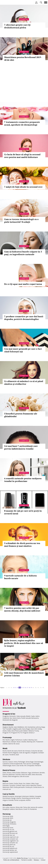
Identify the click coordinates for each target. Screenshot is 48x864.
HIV (25, 765)
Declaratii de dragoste (10, 720)
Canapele (38, 796)
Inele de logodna (24, 753)
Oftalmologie (7, 765)
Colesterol (6, 764)
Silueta (5, 776)
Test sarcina (27, 764)
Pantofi (5, 753)
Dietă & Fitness (9, 770)
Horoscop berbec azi (10, 850)
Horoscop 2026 (8, 816)
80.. (43, 687)
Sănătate (6, 759)
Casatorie (6, 718)
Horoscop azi (7, 820)
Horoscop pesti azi (9, 845)
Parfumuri (18, 740)
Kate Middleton (19, 727)
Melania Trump (34, 731)
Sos (24, 783)
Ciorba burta (37, 787)
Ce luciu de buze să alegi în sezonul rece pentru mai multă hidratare (22, 156)
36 (25, 687)
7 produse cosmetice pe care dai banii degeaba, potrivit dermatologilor (23, 318)
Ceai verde (20, 765)
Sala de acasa (24, 776)
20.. (12, 687)
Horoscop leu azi (8, 846)
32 (17, 687)
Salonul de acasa (13, 744)
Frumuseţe (7, 737)
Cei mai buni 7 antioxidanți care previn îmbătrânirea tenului (21, 447)
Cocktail (18, 785)
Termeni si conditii (26, 860)
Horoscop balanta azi (10, 848)
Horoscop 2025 (8, 818)
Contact (43, 860)
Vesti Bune (19, 809)
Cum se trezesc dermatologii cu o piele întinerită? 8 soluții (21, 220)
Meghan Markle (8, 727)
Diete (4, 773)
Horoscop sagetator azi (10, 841)
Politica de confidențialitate (11, 860)
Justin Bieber (23, 731)
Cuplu (33, 716)
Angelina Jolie (16, 729)
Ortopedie (30, 765)
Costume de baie (37, 751)
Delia (9, 731)
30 (13, 687)
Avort (14, 765)
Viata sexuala (20, 716)
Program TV (7, 733)
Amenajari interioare (22, 796)
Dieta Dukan (16, 773)
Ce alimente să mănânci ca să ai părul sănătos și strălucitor (23, 382)
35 (23, 687)
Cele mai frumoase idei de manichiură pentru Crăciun (24, 674)
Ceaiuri (10, 762)
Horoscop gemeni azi (10, 831)
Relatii (28, 716)
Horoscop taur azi (9, 835)
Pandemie (33, 809)
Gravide (11, 800)
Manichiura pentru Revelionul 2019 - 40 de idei (23, 58)
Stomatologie (38, 762)
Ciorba (16, 783)
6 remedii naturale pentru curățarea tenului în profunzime (23, 480)
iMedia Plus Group (22, 858)
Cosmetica (24, 19)
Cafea (33, 783)
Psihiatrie (38, 765)
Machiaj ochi (31, 742)
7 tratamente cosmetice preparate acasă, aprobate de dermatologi (22, 123)
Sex (11, 718)
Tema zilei (26, 807)
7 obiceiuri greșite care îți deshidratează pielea (17, 26)
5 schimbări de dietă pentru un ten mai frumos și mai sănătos (22, 544)
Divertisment (8, 725)
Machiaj (31, 740)
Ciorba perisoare (19, 787)
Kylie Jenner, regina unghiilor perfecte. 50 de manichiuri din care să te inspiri (23, 643)
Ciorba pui (28, 787)
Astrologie (6, 826)
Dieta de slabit (26, 774)
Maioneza (6, 787)
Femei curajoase (19, 800)
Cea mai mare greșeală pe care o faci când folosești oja (23, 350)
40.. (33, 687)
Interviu (12, 807)
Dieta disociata (37, 774)
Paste (11, 783)
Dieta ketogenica (13, 776)
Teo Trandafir (7, 729)
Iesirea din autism (37, 807)
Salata (28, 783)
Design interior (16, 798)
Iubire (37, 716)
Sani (35, 740)
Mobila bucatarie (8, 796)
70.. (41, 687)
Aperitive (33, 785)
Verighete (34, 753)
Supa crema (26, 785)
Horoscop (7, 814)
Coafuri (25, 740)
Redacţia (36, 860)
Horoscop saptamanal (10, 852)
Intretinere (35, 773)
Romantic (12, 716)
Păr (4, 740)
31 (15, 687)
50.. (36, 687)
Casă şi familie (9, 794)
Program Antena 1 (29, 733)
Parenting (25, 798)
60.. (38, 687)
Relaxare (24, 773)
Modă (5, 748)
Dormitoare (7, 798)
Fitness (9, 773)
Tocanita (12, 785)
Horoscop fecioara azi (10, 833)
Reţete (5, 781)
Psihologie (21, 762)
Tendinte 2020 (14, 755)
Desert (39, 785)
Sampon (14, 742)
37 (27, 687)
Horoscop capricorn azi (10, 837)
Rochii (8, 740)
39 (31, 687)
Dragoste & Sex (9, 714)
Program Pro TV (16, 733)
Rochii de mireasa (24, 751)
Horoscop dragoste (9, 822)
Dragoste (6, 716)
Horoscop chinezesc (9, 824)
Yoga (29, 773)
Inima (16, 762)
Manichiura (6, 742)
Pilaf (11, 787)
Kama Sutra (17, 718)
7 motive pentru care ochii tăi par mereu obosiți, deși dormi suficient (22, 609)
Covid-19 (26, 809)
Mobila (31, 796)
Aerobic (42, 773)
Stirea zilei (19, 807)
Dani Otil (34, 729)
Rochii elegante (13, 753)
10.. (9, 687)
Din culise (6, 807)
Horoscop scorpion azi (10, 839)
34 (21, 687)
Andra (5, 731)
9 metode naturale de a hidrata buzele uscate (20, 577)
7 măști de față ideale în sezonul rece (23, 186)
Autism (28, 800)
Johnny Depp (40, 727)
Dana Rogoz (26, 729)
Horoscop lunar (8, 828)
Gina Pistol (15, 731)
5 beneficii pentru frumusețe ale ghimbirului (20, 415)
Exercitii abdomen (9, 774)
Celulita (23, 742)
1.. (7, 687)
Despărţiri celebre (9, 809)
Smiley (39, 729)
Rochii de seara (12, 751)
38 (29, 687)
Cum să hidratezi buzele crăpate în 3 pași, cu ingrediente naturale (23, 253)
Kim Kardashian (30, 727)
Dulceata (6, 785)
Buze (19, 742)
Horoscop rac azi (8, 829)
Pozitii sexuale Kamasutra (30, 718)
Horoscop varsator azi (10, 843)
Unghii (12, 740)
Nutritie (18, 774)
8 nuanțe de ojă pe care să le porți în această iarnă (23, 512)
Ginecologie (30, 762)
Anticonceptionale (16, 764)
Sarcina (5, 762)
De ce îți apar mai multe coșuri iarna (23, 284)
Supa (37, 783)
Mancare (6, 783)
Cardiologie (36, 764)
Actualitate (7, 805)
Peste (20, 783)
